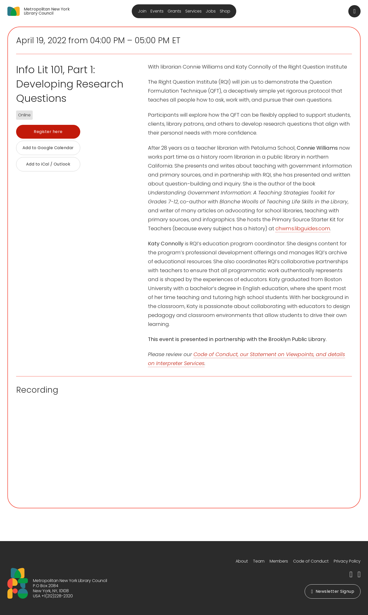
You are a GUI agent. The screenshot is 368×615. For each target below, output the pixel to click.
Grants (174, 11)
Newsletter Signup (332, 591)
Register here (48, 132)
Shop (225, 11)
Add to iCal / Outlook (48, 164)
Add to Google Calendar (48, 148)
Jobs (211, 11)
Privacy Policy (347, 561)
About (242, 561)
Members (279, 561)
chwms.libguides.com (302, 228)
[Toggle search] (354, 11)
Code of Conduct (311, 561)
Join (142, 11)
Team (258, 561)
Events (157, 11)
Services (193, 11)
